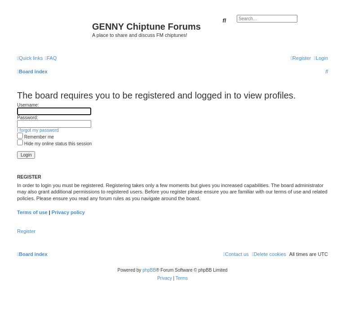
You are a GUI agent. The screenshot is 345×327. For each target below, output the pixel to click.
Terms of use (32, 212)
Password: (27, 117)
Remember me (35, 136)
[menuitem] (51, 58)
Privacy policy (68, 212)
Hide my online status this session (54, 143)
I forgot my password (38, 130)
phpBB (149, 270)
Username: (28, 105)
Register (26, 231)
